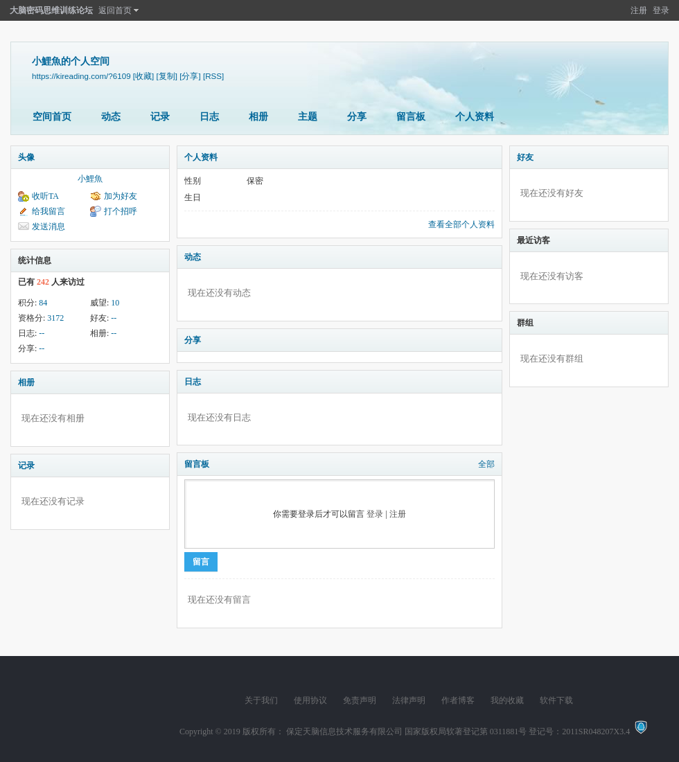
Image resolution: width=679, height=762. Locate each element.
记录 (160, 117)
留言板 (410, 117)
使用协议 (310, 700)
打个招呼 (120, 211)
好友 (525, 157)
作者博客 (458, 700)
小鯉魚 (90, 179)
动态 (111, 117)
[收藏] (143, 75)
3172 (55, 318)
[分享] (189, 75)
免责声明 (359, 700)
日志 (209, 117)
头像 (26, 157)
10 (115, 303)
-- (113, 318)
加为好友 (120, 196)
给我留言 (48, 211)
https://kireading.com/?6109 (81, 75)
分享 (357, 117)
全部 (486, 464)
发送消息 (48, 226)
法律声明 (408, 700)
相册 (258, 117)
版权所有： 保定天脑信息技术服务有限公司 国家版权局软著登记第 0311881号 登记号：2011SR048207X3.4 (438, 731)
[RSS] (213, 75)
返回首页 (115, 10)
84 (43, 303)
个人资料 (474, 117)
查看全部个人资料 (461, 224)
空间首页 (52, 117)
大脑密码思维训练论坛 (51, 10)
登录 (661, 10)
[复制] (167, 75)
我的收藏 (507, 700)
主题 (307, 117)
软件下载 (556, 700)
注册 (638, 10)
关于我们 (261, 700)
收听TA (45, 196)
